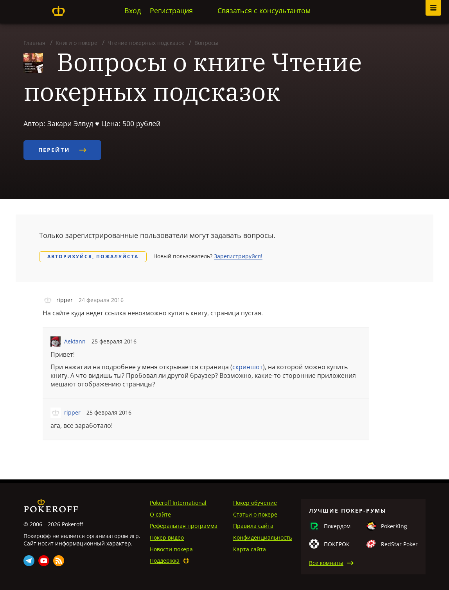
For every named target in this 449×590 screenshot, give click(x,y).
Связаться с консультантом (264, 10)
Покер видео (167, 537)
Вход (132, 10)
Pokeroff (58, 11)
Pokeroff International (178, 502)
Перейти (62, 150)
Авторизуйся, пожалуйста (92, 256)
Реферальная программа (183, 525)
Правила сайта (253, 525)
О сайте (160, 514)
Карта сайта (249, 549)
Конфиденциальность (262, 537)
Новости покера (171, 549)
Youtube (43, 560)
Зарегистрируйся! (238, 256)
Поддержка (165, 560)
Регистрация (171, 10)
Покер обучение (255, 502)
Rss (58, 560)
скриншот (247, 367)
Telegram (28, 560)
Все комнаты (326, 563)
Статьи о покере (255, 514)
